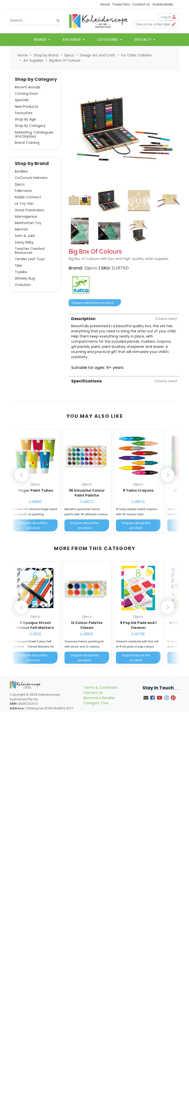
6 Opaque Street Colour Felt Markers (35, 625)
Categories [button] (108, 39)
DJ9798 (138, 634)
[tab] (124, 342)
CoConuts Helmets (31, 177)
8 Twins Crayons (138, 490)
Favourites (23, 112)
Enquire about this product (93, 302)
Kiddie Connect (28, 197)
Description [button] (124, 319)
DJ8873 (86, 501)
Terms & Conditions (100, 687)
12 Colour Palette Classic (87, 625)
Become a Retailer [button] (156, 24)
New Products (26, 106)
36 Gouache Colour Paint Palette (87, 493)
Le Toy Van (24, 203)
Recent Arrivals (27, 87)
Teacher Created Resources (30, 250)
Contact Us (141, 4)
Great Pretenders (29, 210)
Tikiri (18, 265)
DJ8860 (35, 501)
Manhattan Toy (28, 222)
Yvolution (23, 284)
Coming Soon (26, 93)
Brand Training (27, 142)
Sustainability (162, 4)
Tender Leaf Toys (30, 259)
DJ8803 (86, 634)
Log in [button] (168, 16)
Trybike (21, 272)
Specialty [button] (143, 39)
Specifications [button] (124, 381)
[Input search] (35, 20)
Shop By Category (30, 125)
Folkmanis (23, 190)
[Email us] (145, 697)
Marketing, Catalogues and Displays (34, 134)
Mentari (21, 229)
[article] (35, 482)
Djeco (20, 184)
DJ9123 (35, 634)
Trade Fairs (121, 4)
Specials (22, 99)
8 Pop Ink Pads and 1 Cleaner (138, 625)
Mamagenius (26, 216)
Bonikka (21, 171)
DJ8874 (138, 501)
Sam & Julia (25, 235)
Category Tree (96, 703)
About (105, 4)
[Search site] (58, 21)
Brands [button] (40, 39)
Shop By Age (25, 119)
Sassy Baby (24, 242)
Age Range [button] (72, 39)
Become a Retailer (99, 697)
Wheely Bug (25, 278)
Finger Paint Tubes (35, 490)
